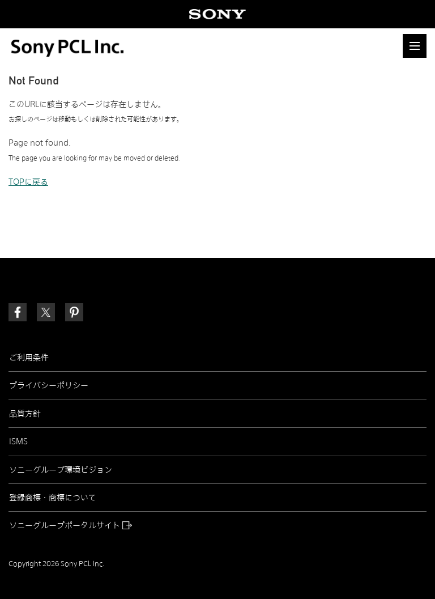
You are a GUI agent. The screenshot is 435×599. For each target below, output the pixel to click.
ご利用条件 (29, 357)
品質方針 (25, 414)
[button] (415, 46)
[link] (74, 312)
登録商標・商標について (52, 497)
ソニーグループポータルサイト (70, 525)
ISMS (18, 441)
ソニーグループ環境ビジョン (60, 470)
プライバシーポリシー (48, 385)
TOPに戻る (28, 182)
